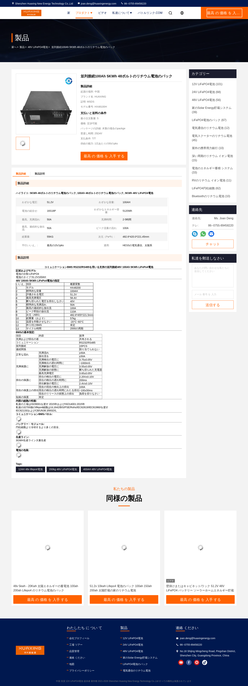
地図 (71, 664)
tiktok (204, 662)
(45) (212, 138)
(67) (209, 120)
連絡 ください (77, 657)
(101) (207, 84)
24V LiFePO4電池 (133, 644)
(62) (206, 188)
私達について (122, 12)
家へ (14, 47)
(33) (212, 170)
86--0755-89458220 (133, 3)
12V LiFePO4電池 (133, 638)
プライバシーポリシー (81, 670)
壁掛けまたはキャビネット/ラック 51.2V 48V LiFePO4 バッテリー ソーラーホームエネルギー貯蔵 (200, 588)
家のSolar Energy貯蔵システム (140, 657)
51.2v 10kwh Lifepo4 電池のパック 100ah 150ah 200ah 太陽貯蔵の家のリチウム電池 (121, 588)
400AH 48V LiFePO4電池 (97, 469)
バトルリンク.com (150, 12)
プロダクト (84, 12)
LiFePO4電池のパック (135, 664)
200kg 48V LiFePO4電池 (63, 469)
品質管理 (74, 651)
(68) (206, 92)
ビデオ (102, 12)
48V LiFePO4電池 (38, 47)
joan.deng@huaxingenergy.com (96, 3)
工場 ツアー (76, 644)
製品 (22, 47)
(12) (210, 127)
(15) (212, 158)
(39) (212, 110)
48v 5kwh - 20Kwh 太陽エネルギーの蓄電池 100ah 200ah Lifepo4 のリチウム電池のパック (45, 588)
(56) (206, 99)
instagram (196, 662)
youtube (181, 662)
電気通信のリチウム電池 (137, 670)
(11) (211, 180)
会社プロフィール (79, 638)
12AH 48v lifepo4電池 (30, 469)
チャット (213, 244)
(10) (208, 148)
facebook (189, 662)
